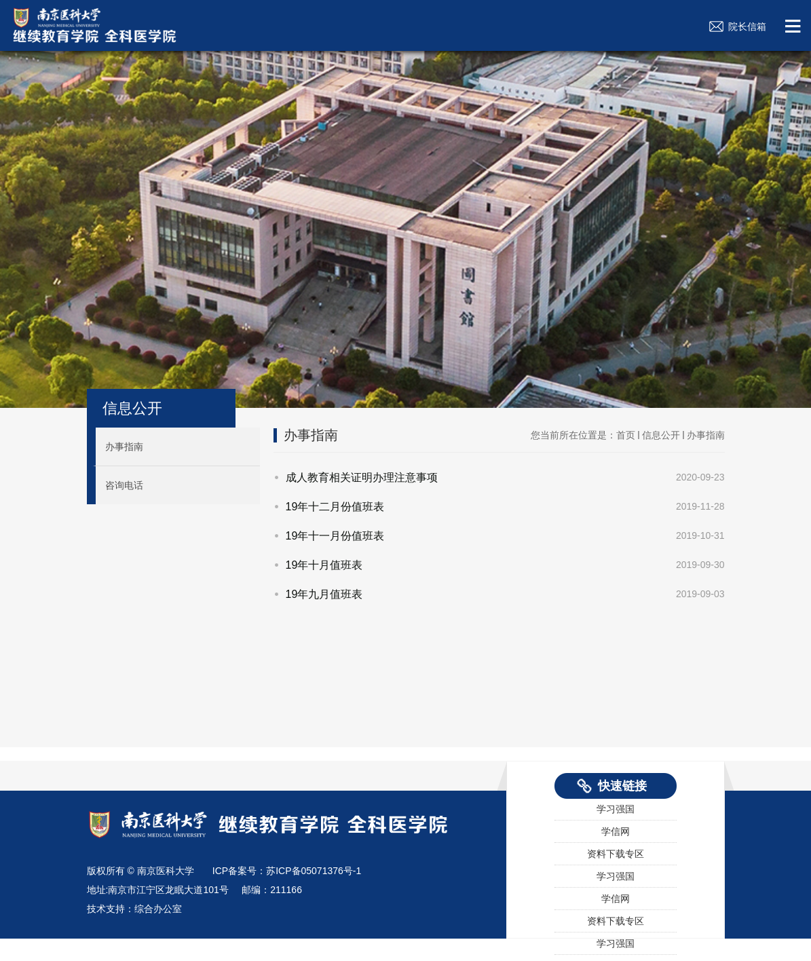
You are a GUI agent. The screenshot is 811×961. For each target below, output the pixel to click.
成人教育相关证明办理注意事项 (362, 477)
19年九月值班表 (324, 594)
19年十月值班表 (324, 565)
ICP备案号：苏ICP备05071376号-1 (286, 870)
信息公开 (132, 408)
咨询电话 (124, 485)
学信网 (615, 832)
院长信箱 (747, 26)
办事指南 (124, 446)
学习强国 (616, 809)
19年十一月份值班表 (335, 536)
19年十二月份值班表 (335, 506)
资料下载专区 (615, 854)
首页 (625, 435)
